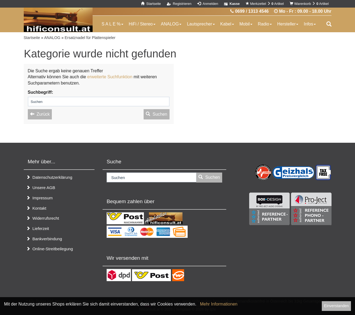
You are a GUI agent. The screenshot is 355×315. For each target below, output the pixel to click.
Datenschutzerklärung (49, 177)
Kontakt (36, 208)
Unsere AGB (40, 187)
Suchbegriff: (40, 92)
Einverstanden (336, 306)
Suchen (156, 114)
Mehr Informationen (219, 304)
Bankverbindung (44, 238)
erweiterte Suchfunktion (109, 76)
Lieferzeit (37, 228)
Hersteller (287, 24)
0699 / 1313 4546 (249, 11)
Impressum (39, 198)
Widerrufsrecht (42, 218)
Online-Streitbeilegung (49, 248)
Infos (310, 24)
